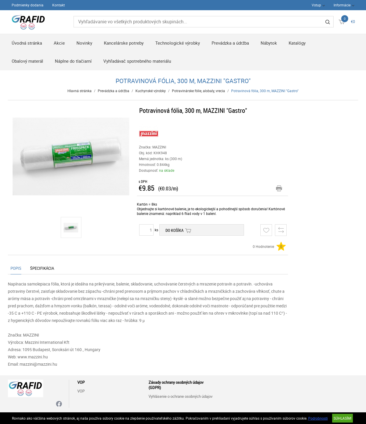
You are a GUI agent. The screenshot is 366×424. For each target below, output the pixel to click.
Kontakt (58, 5)
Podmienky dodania (27, 5)
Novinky (84, 43)
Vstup (316, 5)
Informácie (342, 5)
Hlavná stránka (79, 90)
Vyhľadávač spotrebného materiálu (137, 61)
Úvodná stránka (27, 43)
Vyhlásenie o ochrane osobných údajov (180, 396)
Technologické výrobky (177, 43)
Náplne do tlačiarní (73, 61)
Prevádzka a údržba (230, 43)
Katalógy (297, 43)
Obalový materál (27, 61)
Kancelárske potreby (124, 43)
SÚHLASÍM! (342, 418)
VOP (81, 391)
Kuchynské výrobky (150, 90)
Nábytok (269, 43)
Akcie (59, 43)
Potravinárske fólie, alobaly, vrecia (198, 90)
